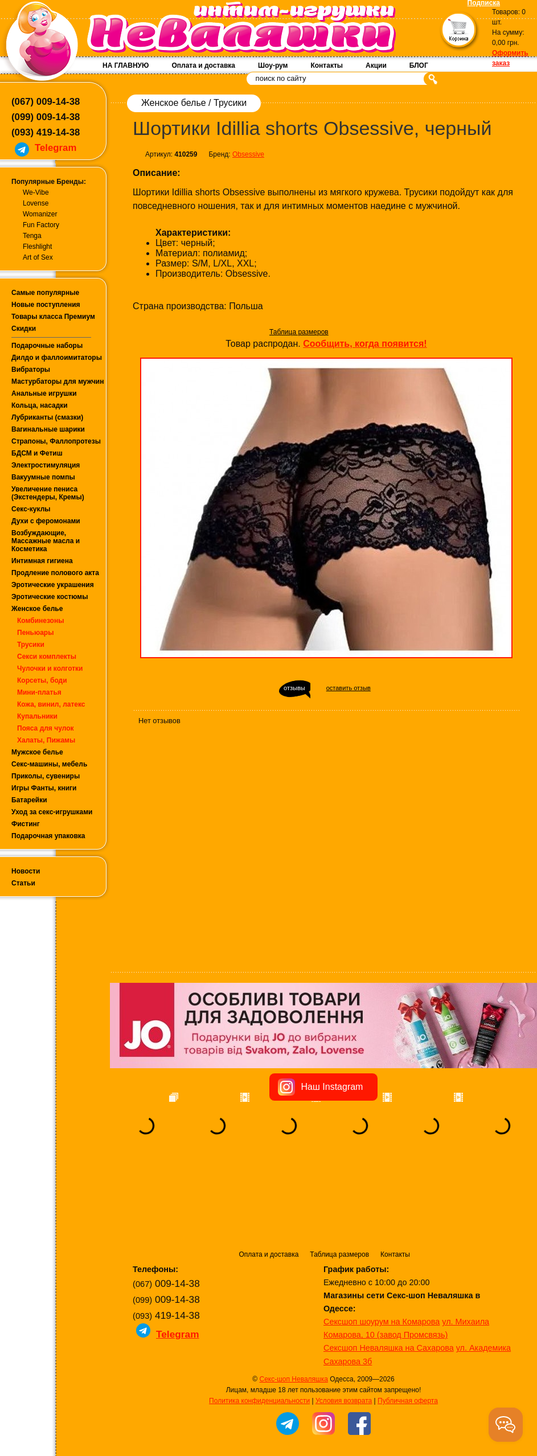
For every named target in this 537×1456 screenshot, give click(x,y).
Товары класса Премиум (53, 317)
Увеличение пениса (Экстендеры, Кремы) (47, 493)
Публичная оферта (408, 1330)
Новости (25, 871)
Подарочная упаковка (48, 836)
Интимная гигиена (42, 561)
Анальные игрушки (44, 393)
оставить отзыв (348, 687)
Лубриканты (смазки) (47, 417)
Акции (376, 65)
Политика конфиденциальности (259, 1330)
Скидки (23, 329)
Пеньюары (35, 633)
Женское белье (37, 609)
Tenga (32, 236)
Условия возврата (343, 1330)
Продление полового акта (55, 573)
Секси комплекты (46, 657)
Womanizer (40, 214)
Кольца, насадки (39, 405)
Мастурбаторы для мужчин (57, 381)
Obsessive (248, 154)
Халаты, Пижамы (46, 740)
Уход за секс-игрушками (52, 812)
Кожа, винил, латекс (51, 704)
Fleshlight (37, 247)
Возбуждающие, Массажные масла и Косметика (45, 541)
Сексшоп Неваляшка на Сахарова (388, 1276)
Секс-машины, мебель (49, 764)
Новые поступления (45, 305)
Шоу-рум (273, 65)
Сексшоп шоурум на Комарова (381, 1250)
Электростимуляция (45, 465)
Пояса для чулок (45, 728)
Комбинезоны (40, 621)
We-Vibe (36, 192)
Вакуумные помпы (43, 477)
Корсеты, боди (42, 680)
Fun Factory (41, 225)
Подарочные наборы (47, 346)
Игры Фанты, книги (44, 788)
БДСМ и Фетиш (37, 453)
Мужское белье (37, 752)
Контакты (326, 65)
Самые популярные (45, 293)
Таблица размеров (299, 332)
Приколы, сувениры (45, 776)
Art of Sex (38, 257)
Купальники (37, 716)
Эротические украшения (52, 585)
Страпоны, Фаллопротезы (56, 441)
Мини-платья (39, 692)
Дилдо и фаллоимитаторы (56, 358)
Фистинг (25, 824)
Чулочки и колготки (50, 668)
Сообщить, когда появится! (365, 343)
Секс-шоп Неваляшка (293, 1308)
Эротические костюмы (49, 597)
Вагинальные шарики (48, 429)
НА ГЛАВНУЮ (126, 65)
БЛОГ (418, 65)
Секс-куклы (31, 509)
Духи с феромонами (45, 521)
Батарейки (29, 800)
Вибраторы (30, 370)
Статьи (23, 883)
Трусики (30, 645)
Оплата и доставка (203, 65)
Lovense (35, 203)
